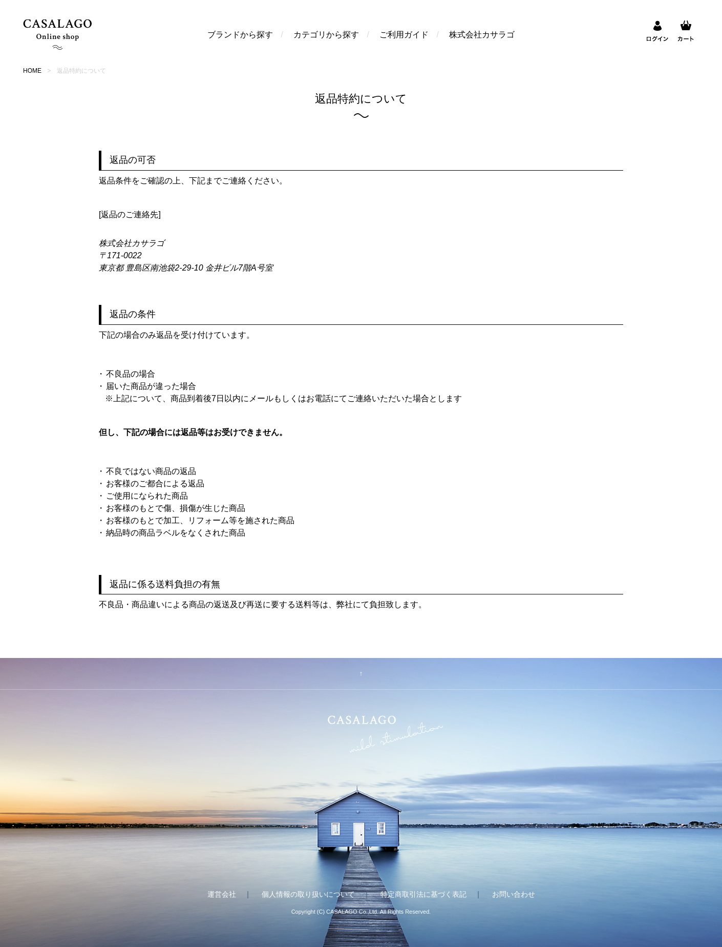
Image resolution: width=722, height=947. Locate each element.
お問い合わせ (513, 894)
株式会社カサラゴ (482, 34)
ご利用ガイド (404, 34)
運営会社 (221, 894)
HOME (32, 70)
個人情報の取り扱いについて (308, 894)
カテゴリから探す (326, 34)
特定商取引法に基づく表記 (423, 894)
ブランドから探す (240, 34)
